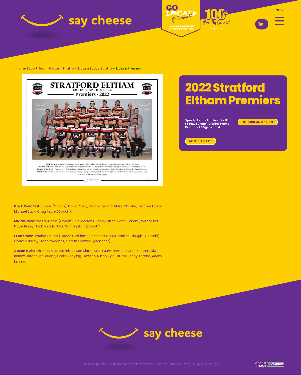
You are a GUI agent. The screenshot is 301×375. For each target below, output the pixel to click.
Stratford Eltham (75, 68)
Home (21, 68)
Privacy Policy (145, 364)
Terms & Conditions (169, 364)
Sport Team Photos (44, 68)
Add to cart (200, 141)
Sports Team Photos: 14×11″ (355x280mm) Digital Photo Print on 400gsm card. (207, 123)
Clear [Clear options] (244, 126)
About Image (209, 364)
